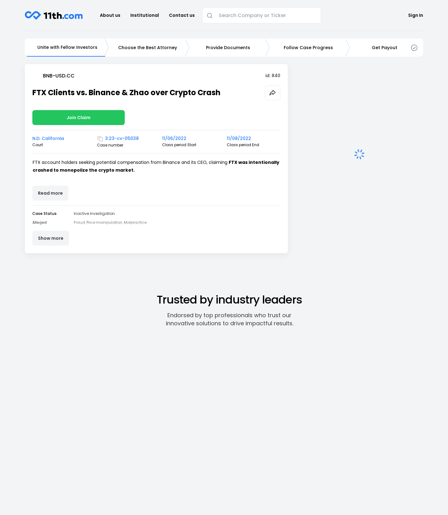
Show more (50, 238)
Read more (50, 193)
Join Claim (79, 117)
